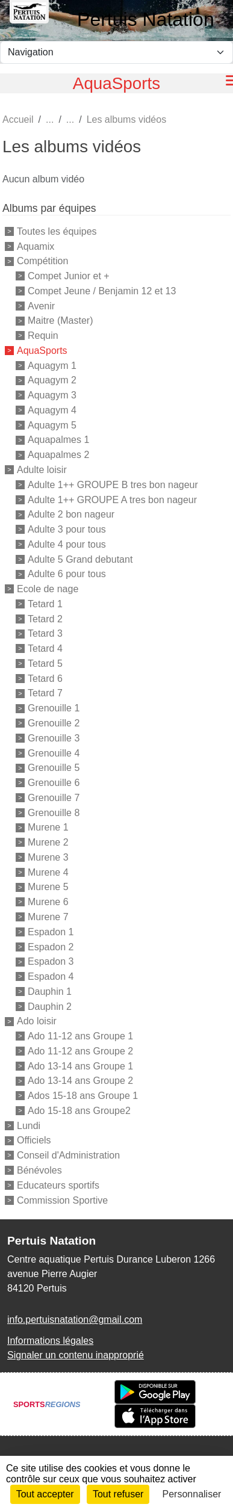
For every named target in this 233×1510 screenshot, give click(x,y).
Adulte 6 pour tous (67, 574)
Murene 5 (48, 887)
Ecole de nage (47, 589)
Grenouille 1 (53, 708)
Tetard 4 (45, 648)
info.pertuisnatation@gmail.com (74, 1319)
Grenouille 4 (53, 752)
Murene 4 (48, 872)
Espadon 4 (51, 976)
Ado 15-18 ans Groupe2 (79, 1111)
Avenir (41, 305)
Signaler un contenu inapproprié (75, 1355)
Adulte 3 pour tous (67, 529)
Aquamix (35, 246)
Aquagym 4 (52, 410)
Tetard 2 (45, 618)
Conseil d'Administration (68, 1155)
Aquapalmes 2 (58, 455)
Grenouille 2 (53, 723)
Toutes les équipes (57, 231)
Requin (43, 335)
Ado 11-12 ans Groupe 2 (80, 1051)
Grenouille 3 (53, 738)
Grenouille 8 (53, 812)
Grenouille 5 (53, 768)
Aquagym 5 (52, 424)
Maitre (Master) (60, 320)
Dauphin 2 (50, 1006)
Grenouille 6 (53, 783)
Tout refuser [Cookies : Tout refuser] (118, 1494)
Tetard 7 (45, 693)
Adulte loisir (42, 470)
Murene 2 (48, 842)
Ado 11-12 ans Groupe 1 (80, 1036)
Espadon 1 (51, 932)
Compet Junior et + (69, 276)
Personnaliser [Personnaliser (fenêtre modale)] (192, 1494)
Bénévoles (39, 1170)
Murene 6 (48, 902)
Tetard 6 (45, 678)
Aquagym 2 (52, 380)
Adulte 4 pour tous (67, 544)
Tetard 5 (45, 663)
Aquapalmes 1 (58, 440)
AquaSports (42, 350)
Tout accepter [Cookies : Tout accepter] (45, 1494)
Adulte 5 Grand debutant (80, 559)
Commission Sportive (62, 1200)
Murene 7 (48, 917)
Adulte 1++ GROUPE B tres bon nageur (113, 485)
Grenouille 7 (53, 798)
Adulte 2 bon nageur (71, 514)
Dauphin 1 (50, 991)
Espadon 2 (51, 946)
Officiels (34, 1140)
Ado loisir (37, 1021)
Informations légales (50, 1340)
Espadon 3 (51, 961)
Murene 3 (48, 857)
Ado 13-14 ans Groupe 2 (80, 1080)
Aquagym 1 (52, 365)
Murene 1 (48, 827)
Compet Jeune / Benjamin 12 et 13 (102, 291)
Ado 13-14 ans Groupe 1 (80, 1065)
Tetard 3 (45, 633)
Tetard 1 (45, 604)
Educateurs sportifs (58, 1185)
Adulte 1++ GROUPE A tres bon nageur (112, 499)
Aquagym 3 (52, 395)
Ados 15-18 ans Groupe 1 (83, 1096)
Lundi (28, 1125)
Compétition (42, 261)
